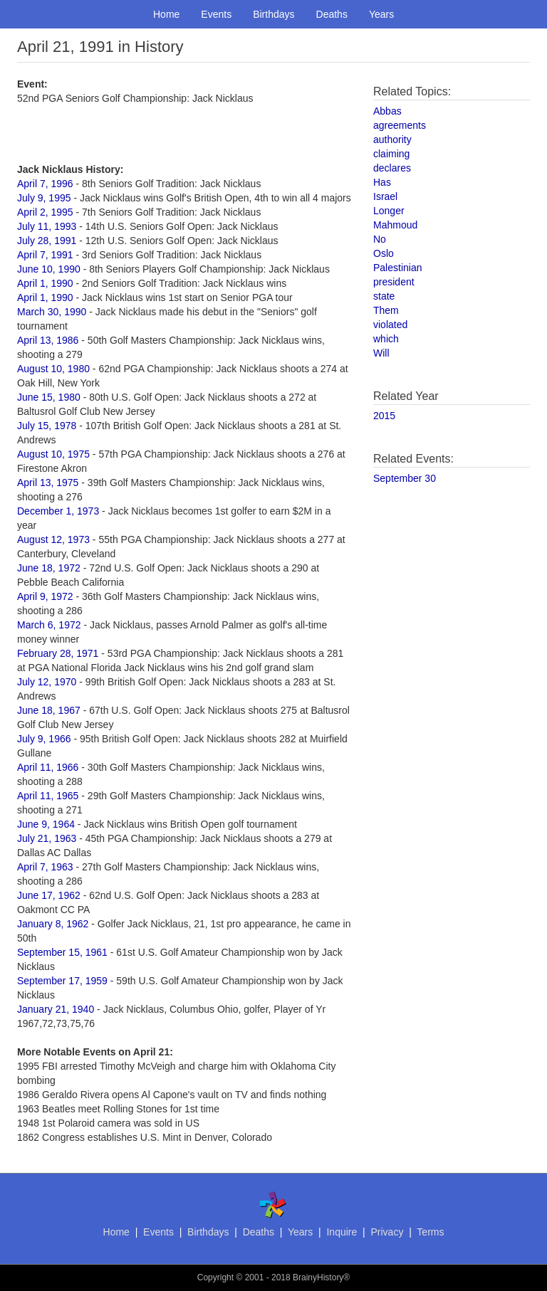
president (394, 282)
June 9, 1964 (46, 824)
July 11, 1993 (46, 226)
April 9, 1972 (45, 596)
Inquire (341, 1232)
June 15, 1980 (48, 397)
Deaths (332, 14)
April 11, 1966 (47, 767)
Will (381, 353)
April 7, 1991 (45, 254)
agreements (399, 125)
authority (392, 139)
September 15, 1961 (62, 952)
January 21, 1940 (55, 1009)
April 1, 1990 (45, 283)
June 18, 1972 (48, 568)
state (384, 296)
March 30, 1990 (51, 311)
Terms (430, 1232)
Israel (385, 196)
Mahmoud (395, 225)
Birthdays (273, 14)
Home (166, 14)
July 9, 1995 (44, 198)
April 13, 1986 (47, 340)
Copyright (215, 1277)
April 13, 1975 (47, 482)
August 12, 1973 (53, 539)
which (386, 338)
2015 (384, 415)
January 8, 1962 (52, 923)
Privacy (386, 1232)
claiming (391, 153)
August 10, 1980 (53, 368)
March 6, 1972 (49, 625)
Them (386, 310)
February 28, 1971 (57, 653)
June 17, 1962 (48, 895)
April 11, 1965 (47, 795)
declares (392, 168)
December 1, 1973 (58, 511)
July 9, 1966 (44, 738)
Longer (389, 210)
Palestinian (397, 267)
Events (216, 14)
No (379, 239)
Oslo (383, 253)
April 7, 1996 (45, 183)
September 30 (404, 478)
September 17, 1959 (62, 980)
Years (381, 14)
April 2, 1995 (45, 212)
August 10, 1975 (53, 454)
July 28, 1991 (46, 240)
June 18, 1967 (48, 710)
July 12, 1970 (46, 681)
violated (390, 324)
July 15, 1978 (46, 425)
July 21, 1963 (46, 838)
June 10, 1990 (48, 269)
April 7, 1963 (45, 867)
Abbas (387, 111)
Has (382, 182)
